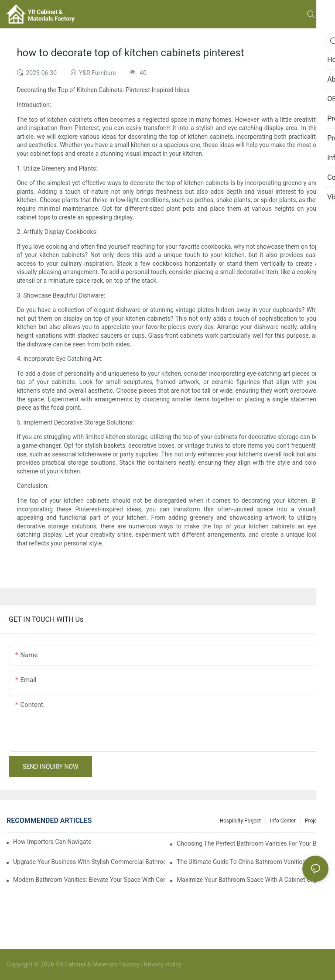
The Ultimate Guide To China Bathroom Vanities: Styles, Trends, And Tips (252, 861)
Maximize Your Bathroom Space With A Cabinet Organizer (252, 879)
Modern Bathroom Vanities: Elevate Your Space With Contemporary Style (89, 879)
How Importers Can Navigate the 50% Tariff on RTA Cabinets (52, 841)
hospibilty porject (240, 821)
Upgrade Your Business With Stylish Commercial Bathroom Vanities (89, 861)
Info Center (283, 821)
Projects (314, 821)
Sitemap (193, 964)
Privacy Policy (162, 964)
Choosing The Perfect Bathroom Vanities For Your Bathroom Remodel (252, 843)
